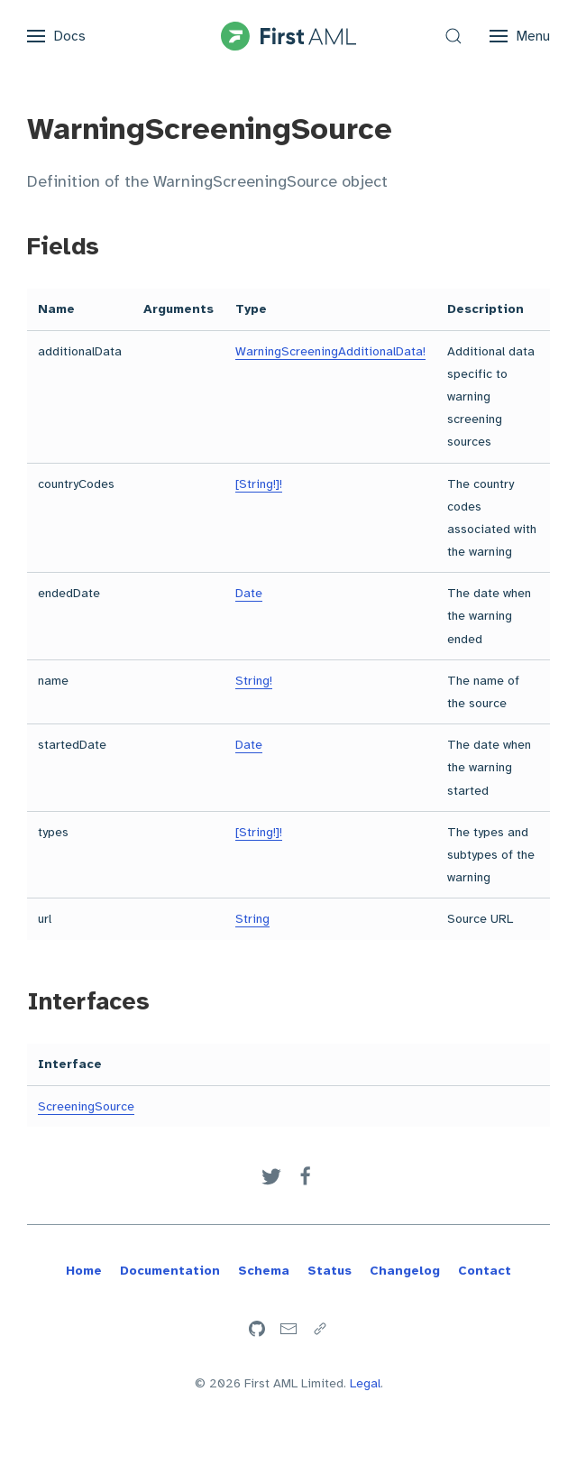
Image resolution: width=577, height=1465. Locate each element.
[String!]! (258, 484)
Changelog (405, 1270)
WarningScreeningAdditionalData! (330, 351)
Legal (365, 1383)
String (252, 918)
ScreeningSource (86, 1106)
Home (84, 1270)
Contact (484, 1270)
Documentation (170, 1270)
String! (253, 680)
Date (248, 593)
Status (329, 1270)
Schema (263, 1270)
